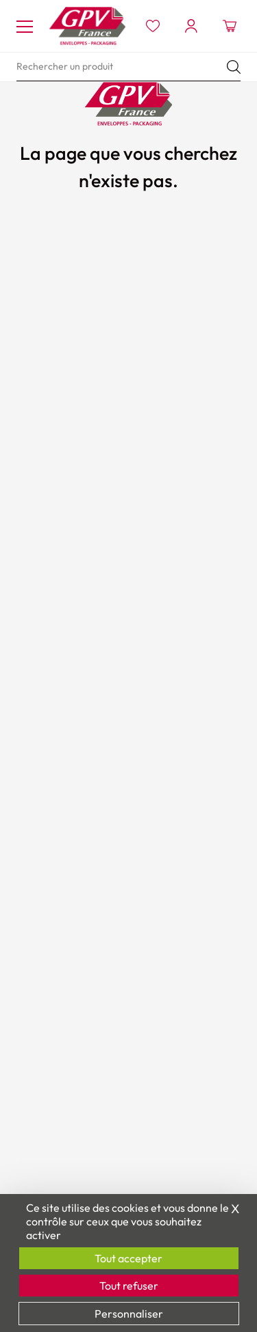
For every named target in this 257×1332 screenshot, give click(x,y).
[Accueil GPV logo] (87, 26)
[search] (128, 67)
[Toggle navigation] (24, 26)
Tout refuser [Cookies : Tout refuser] (128, 1285)
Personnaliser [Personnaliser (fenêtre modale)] (129, 1313)
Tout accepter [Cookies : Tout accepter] (128, 1258)
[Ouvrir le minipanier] (230, 26)
